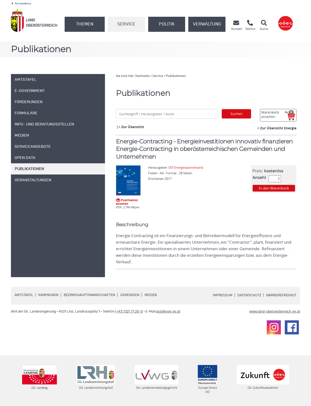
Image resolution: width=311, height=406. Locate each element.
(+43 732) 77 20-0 (129, 311)
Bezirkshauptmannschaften (89, 295)
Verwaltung (207, 24)
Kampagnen (48, 295)
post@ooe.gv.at (168, 311)
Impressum (222, 295)
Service (126, 24)
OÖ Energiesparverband (185, 167)
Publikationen (176, 76)
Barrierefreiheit (281, 295)
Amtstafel (24, 295)
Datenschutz (249, 295)
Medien (151, 295)
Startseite (142, 76)
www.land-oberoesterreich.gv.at (274, 311)
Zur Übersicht (132, 126)
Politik (167, 24)
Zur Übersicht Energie (278, 128)
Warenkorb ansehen (277, 114)
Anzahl (259, 177)
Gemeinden (129, 295)
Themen (84, 24)
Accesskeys (21, 3)
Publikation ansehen (127, 201)
